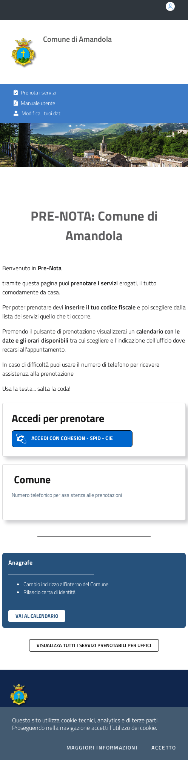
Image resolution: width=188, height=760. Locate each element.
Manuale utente (34, 103)
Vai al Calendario (36, 616)
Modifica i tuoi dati (38, 113)
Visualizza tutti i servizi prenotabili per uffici (94, 645)
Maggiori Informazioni (102, 747)
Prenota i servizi (35, 92)
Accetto (163, 747)
